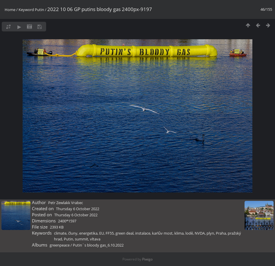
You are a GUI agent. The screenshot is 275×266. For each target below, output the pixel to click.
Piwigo (147, 259)
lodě (189, 233)
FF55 (110, 233)
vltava (95, 239)
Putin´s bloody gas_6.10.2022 (98, 245)
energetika (88, 233)
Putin (39, 9)
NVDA (200, 233)
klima (179, 233)
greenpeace (60, 245)
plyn (210, 233)
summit (81, 239)
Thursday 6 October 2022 (77, 208)
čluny (72, 233)
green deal (124, 233)
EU (101, 233)
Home (10, 9)
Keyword (26, 9)
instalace (142, 233)
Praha (221, 233)
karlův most (162, 233)
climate (60, 233)
